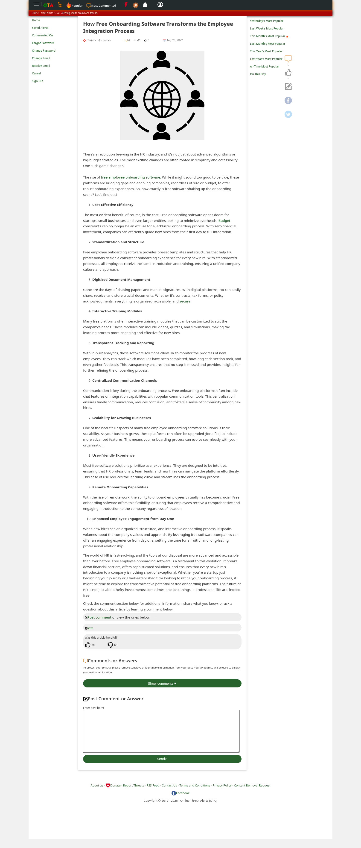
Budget (224, 220)
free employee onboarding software (130, 177)
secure (185, 301)
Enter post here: (93, 708)
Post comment (98, 617)
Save (89, 628)
